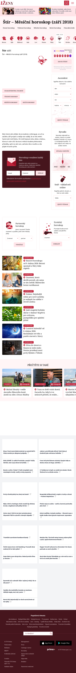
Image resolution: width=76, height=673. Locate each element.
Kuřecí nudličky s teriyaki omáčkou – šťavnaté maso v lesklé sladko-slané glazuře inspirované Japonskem (56, 515)
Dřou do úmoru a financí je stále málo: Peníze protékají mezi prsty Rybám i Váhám (32, 349)
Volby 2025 (57, 622)
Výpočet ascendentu (51, 624)
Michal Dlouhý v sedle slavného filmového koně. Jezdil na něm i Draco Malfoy (16, 392)
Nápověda (24, 658)
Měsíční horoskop (40, 28)
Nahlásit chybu (8, 666)
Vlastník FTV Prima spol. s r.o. (10, 662)
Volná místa (7, 645)
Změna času (53, 619)
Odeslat (39, 172)
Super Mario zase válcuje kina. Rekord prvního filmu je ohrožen (19, 557)
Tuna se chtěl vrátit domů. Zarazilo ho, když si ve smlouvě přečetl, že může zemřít (47, 393)
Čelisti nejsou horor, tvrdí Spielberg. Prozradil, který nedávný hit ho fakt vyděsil (19, 548)
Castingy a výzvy (26, 648)
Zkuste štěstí (62, 62)
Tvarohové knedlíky (64, 624)
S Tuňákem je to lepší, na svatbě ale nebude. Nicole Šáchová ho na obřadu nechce (55, 471)
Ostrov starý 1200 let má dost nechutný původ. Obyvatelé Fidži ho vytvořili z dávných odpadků (18, 514)
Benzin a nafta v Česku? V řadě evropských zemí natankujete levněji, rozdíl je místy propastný (18, 471)
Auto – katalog (34, 622)
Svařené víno (66, 622)
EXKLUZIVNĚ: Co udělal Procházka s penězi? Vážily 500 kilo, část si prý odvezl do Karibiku (19, 461)
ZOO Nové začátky (23, 622)
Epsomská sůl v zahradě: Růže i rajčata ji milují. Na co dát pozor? (19, 581)
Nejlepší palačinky (32, 627)
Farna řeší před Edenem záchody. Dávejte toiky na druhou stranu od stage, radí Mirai (55, 461)
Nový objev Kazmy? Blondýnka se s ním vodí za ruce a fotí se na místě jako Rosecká (56, 557)
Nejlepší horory (35, 619)
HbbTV (6, 651)
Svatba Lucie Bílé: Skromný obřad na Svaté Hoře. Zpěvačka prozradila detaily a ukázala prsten (25, 12)
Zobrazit (56, 243)
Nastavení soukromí (27, 666)
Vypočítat (19, 244)
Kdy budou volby (11, 622)
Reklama (7, 648)
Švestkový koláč (44, 627)
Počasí (65, 619)
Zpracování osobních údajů (27, 655)
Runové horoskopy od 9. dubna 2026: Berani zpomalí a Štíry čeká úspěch (34, 264)
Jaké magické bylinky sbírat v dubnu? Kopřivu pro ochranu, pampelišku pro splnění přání (34, 315)
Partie (60, 619)
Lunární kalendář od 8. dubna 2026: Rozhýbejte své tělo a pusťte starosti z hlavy (33, 332)
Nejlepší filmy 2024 (23, 619)
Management (25, 641)
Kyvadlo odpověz (62, 150)
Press (22, 645)
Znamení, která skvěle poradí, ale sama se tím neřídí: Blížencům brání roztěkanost (34, 281)
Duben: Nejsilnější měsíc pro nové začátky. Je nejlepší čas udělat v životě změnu (33, 298)
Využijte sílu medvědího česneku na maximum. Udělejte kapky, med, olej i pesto (17, 591)
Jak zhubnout (13, 619)
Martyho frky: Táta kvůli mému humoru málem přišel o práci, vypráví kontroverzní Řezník (56, 538)
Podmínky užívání (9, 654)
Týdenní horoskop (24, 28)
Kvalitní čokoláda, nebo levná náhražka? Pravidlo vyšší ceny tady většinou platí (61, 11)
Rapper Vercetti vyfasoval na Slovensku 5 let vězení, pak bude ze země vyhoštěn (56, 548)
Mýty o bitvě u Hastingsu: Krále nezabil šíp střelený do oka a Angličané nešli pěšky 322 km (19, 505)
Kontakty (24, 651)
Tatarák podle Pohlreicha (13, 624)
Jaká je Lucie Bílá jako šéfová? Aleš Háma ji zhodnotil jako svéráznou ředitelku (53, 452)
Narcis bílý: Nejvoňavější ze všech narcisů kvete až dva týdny (18, 600)
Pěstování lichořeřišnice (36, 624)
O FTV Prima (8, 641)
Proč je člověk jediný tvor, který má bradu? (17, 494)
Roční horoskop (55, 28)
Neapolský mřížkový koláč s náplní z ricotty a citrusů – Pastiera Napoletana (56, 495)
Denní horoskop (9, 28)
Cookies (6, 658)
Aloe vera (25, 624)
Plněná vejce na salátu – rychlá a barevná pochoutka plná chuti (56, 505)
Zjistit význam (62, 119)
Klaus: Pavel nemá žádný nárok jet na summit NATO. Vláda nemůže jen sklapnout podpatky (19, 452)
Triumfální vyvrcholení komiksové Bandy (16, 537)
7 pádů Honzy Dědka (46, 622)
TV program (45, 619)
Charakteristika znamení (13, 91)
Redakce (23, 661)
